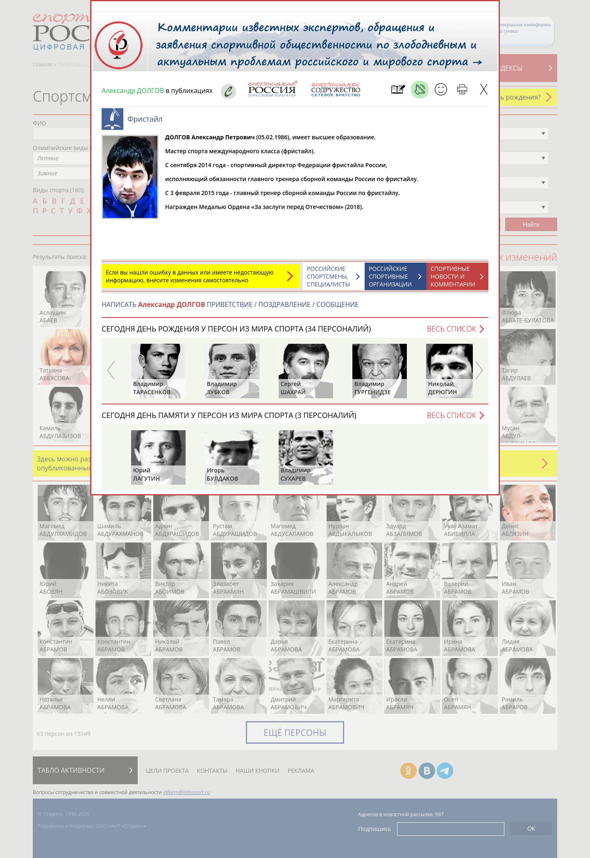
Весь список (451, 333)
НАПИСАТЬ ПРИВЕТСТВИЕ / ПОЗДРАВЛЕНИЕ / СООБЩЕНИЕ (230, 308)
